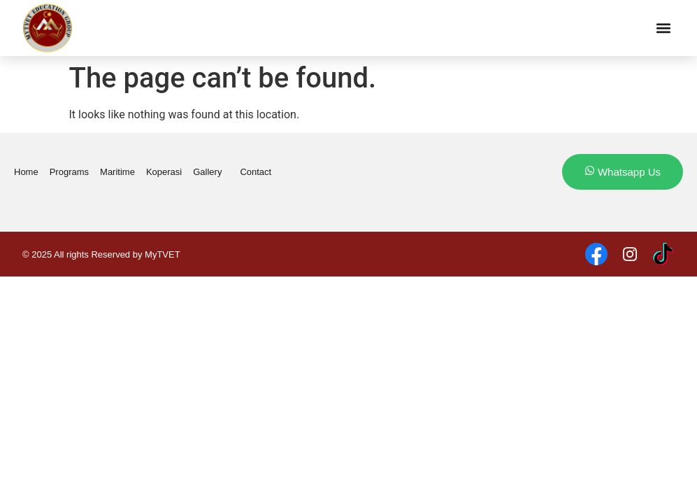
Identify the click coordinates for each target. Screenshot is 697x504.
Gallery (211, 172)
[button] (663, 28)
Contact (255, 172)
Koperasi (164, 172)
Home (26, 172)
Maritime (117, 172)
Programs (69, 172)
